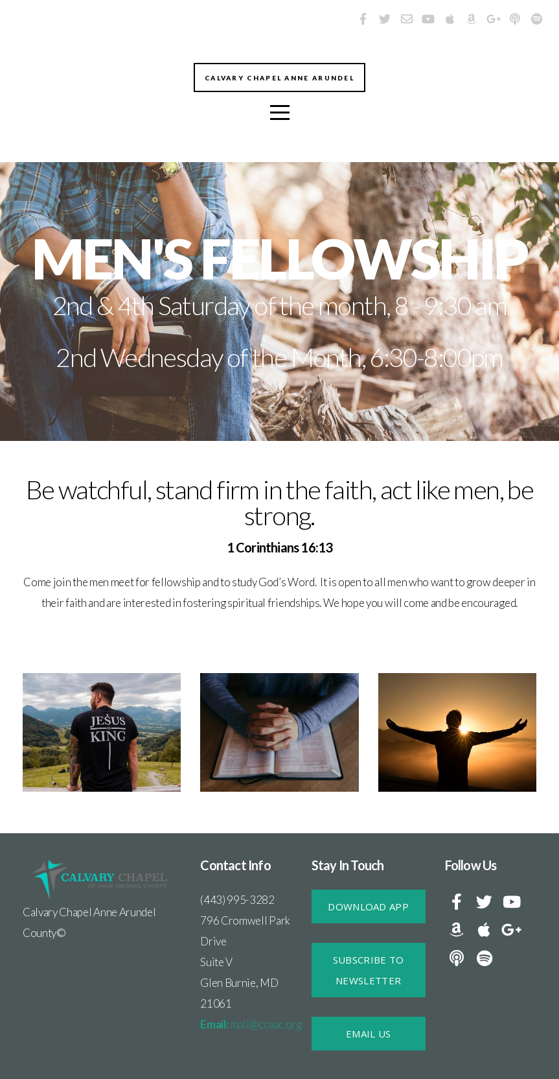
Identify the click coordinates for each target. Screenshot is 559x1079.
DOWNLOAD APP (368, 906)
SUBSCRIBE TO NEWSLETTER (368, 970)
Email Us (368, 1033)
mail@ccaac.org (250, 1024)
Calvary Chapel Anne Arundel (279, 79)
